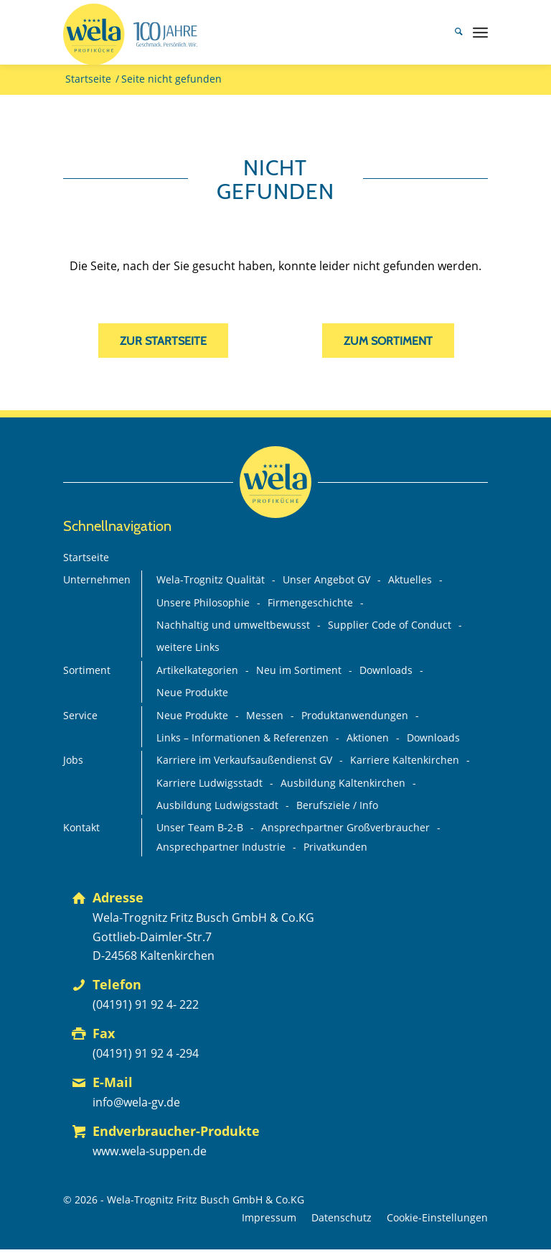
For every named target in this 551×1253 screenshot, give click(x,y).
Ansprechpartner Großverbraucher (345, 827)
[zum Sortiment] (388, 340)
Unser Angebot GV (326, 579)
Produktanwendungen (354, 715)
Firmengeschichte (310, 602)
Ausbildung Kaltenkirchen (343, 783)
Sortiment (86, 670)
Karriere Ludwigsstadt (209, 783)
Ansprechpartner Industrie (221, 847)
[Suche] (452, 32)
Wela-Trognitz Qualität (210, 579)
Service (80, 715)
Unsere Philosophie (203, 602)
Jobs (73, 760)
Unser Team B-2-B (199, 827)
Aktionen (368, 737)
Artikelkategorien (197, 670)
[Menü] (480, 32)
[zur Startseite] (163, 340)
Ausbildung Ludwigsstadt (217, 805)
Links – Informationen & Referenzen (242, 737)
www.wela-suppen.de (150, 1151)
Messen (264, 715)
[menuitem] (452, 32)
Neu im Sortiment (299, 670)
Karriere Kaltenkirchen (404, 760)
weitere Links (188, 647)
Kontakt (81, 827)
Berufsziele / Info (337, 805)
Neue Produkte (192, 692)
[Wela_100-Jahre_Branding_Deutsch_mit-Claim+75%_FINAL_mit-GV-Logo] (130, 34)
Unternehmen (97, 579)
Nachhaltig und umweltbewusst (233, 625)
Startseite (86, 557)
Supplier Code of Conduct (389, 625)
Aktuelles (410, 579)
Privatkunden (335, 847)
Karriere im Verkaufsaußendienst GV (244, 760)
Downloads (386, 670)
